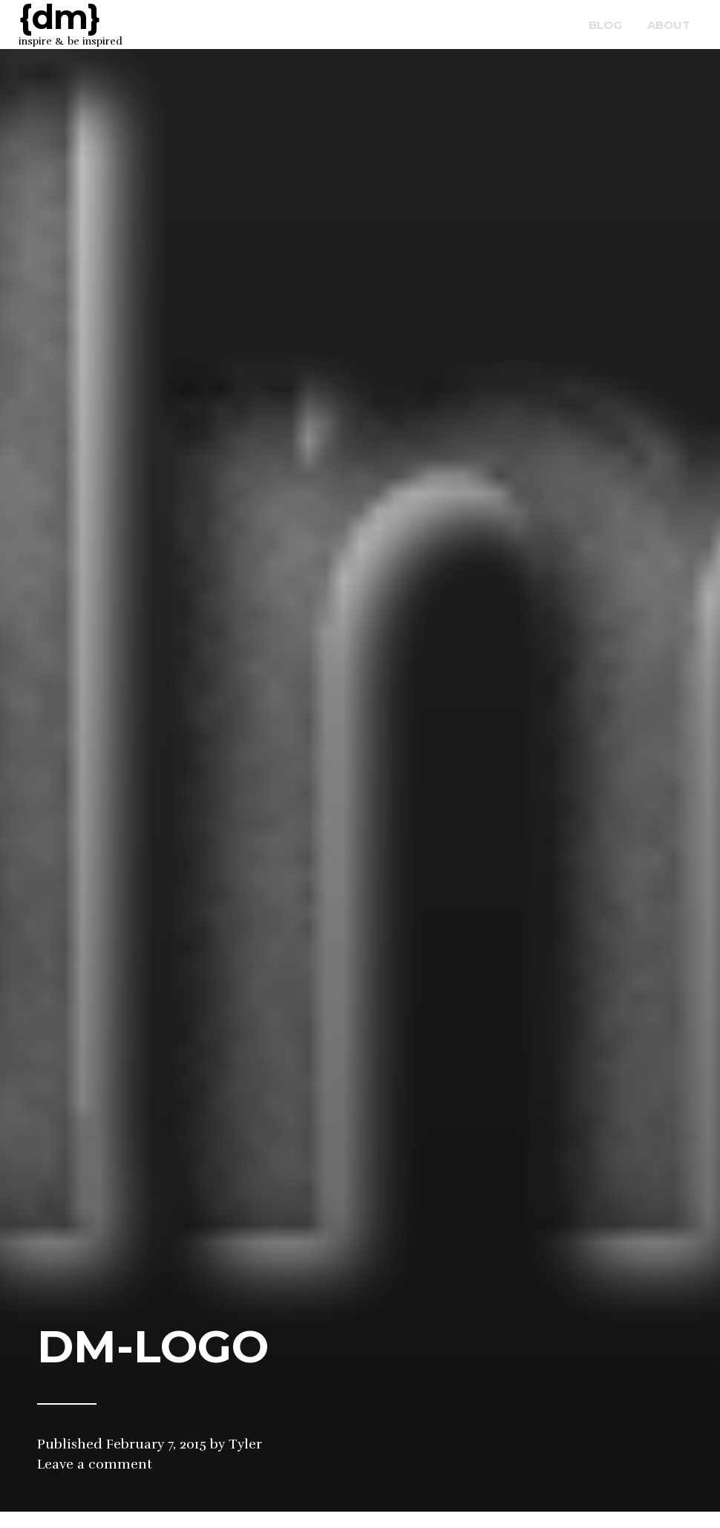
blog (605, 25)
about (668, 25)
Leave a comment (94, 1464)
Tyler (245, 1444)
